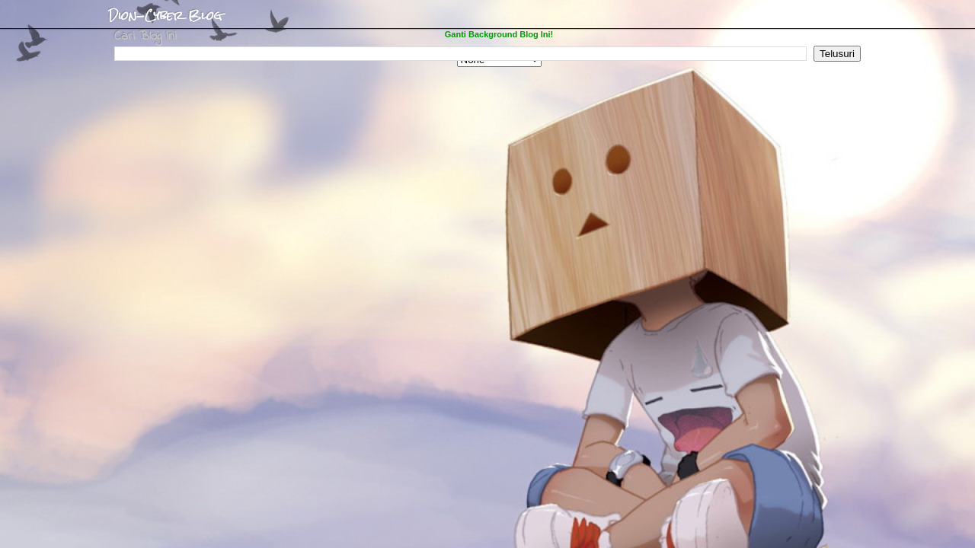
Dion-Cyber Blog (165, 16)
